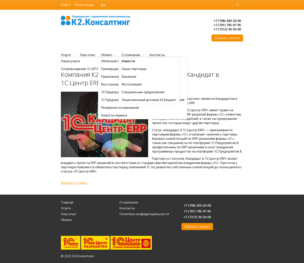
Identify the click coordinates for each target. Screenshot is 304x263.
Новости (95, 64)
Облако (106, 55)
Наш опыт (88, 55)
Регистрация (84, 5)
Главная (65, 64)
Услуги (66, 55)
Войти (66, 5)
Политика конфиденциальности (144, 214)
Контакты (157, 55)
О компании (131, 55)
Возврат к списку (74, 183)
